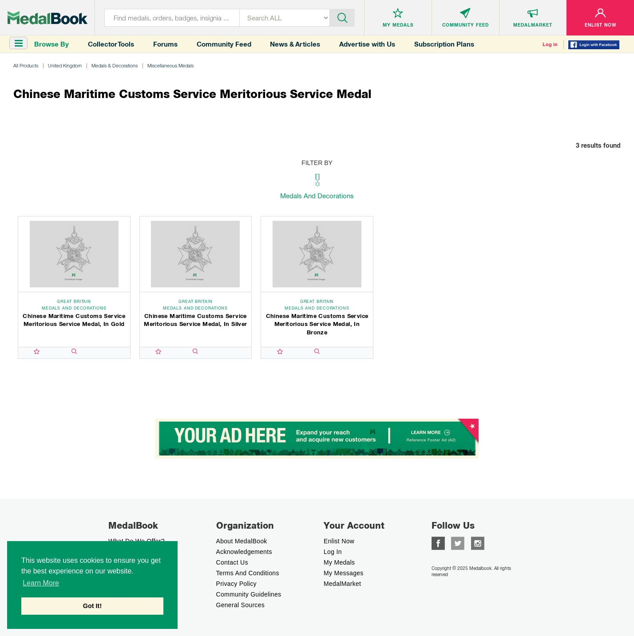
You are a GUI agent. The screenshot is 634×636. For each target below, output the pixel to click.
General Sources (240, 605)
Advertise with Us (367, 44)
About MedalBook (241, 541)
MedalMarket (342, 583)
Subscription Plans (444, 44)
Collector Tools (111, 44)
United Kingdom (65, 65)
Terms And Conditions (247, 573)
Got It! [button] (92, 605)
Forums (165, 44)
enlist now (339, 541)
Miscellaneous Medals (170, 65)
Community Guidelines (248, 594)
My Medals (339, 562)
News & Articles (295, 44)
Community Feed (224, 44)
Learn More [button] (41, 583)
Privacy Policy (236, 583)
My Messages (344, 573)
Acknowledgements (244, 551)
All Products (25, 65)
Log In (333, 551)
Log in (550, 44)
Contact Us (232, 562)
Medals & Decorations (114, 65)
